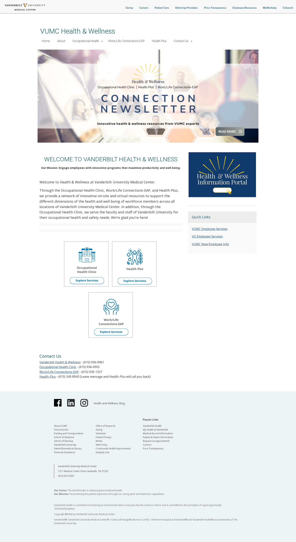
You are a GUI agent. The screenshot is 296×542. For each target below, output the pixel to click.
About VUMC (61, 425)
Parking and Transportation (68, 433)
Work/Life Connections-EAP (126, 41)
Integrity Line (102, 452)
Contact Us (181, 41)
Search (288, 6)
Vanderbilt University (65, 444)
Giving (129, 7)
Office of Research (105, 425)
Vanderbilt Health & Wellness (60, 362)
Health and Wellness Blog (109, 403)
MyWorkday (270, 7)
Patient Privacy (103, 437)
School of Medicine (64, 437)
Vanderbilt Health (152, 425)
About (61, 41)
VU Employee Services (207, 236)
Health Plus (159, 41)
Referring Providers (186, 7)
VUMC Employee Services (209, 229)
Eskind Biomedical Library (68, 448)
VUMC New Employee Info (210, 244)
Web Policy (101, 444)
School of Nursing (63, 441)
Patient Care (162, 7)
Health (47, 376)
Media (99, 441)
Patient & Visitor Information (158, 437)
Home (46, 41)
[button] (102, 41)
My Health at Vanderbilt (155, 429)
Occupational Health (85, 41)
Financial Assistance (64, 452)
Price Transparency (215, 7)
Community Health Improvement (113, 448)
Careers (143, 7)
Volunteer (101, 433)
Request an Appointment (156, 441)
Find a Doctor (61, 429)
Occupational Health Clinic (57, 367)
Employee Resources (244, 7)
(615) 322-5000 (66, 475)
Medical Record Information (158, 433)
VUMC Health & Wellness (77, 31)
